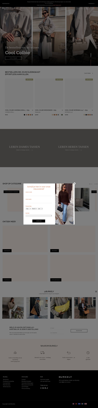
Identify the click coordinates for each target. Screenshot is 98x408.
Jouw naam (28, 199)
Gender (27, 213)
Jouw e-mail (28, 192)
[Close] (75, 183)
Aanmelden (38, 221)
